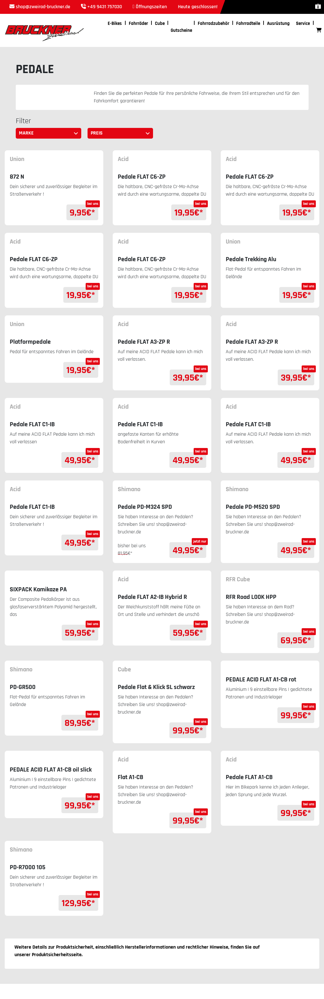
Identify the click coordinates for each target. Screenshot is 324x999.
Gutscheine (181, 30)
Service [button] (303, 23)
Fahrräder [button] (138, 23)
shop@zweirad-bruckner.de (43, 6)
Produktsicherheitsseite (57, 954)
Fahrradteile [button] (248, 23)
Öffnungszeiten (151, 6)
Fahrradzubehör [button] (213, 23)
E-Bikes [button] (115, 23)
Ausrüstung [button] (278, 23)
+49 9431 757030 (104, 6)
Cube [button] (160, 23)
